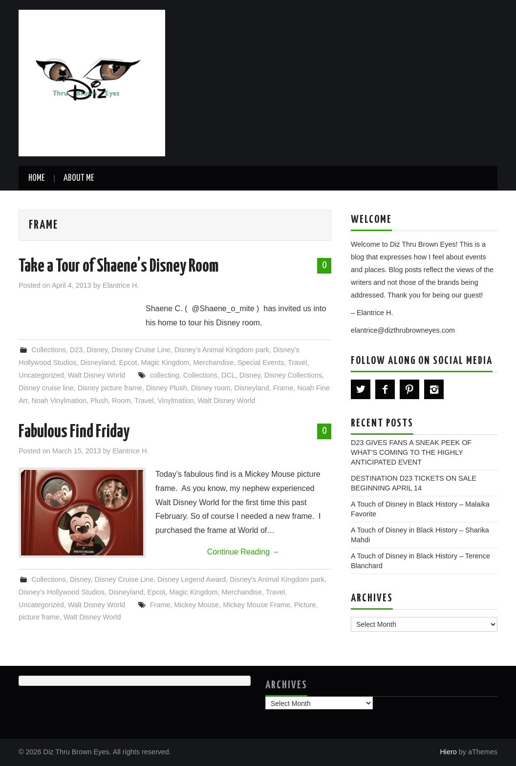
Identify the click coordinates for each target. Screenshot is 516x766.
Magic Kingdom (165, 362)
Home (36, 178)
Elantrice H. (121, 285)
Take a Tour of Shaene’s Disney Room (118, 267)
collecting (164, 375)
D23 (76, 350)
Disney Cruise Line (141, 350)
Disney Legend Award (191, 579)
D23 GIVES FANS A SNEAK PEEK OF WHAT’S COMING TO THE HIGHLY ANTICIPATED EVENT (411, 452)
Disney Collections (293, 375)
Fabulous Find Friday (74, 432)
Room (121, 400)
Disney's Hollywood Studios (62, 592)
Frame (283, 388)
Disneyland (97, 362)
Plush (99, 400)
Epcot (128, 362)
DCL (228, 375)
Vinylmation (176, 400)
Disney (97, 350)
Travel (297, 362)
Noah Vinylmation (58, 400)
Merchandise (214, 362)
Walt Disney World (97, 375)
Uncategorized (41, 375)
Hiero (448, 752)
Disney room (211, 388)
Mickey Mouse (196, 605)
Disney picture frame (110, 388)
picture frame (39, 617)
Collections (48, 350)
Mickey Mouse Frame (256, 605)
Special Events (260, 362)
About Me (79, 178)
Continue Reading (243, 552)
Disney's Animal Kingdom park (221, 350)
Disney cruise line (46, 388)
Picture (305, 605)
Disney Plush (166, 388)
